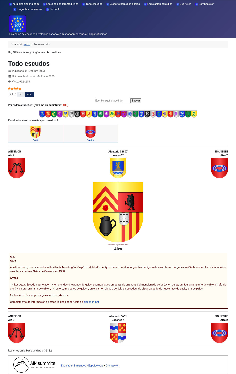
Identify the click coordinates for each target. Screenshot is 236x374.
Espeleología (96, 365)
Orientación (112, 365)
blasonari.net (91, 302)
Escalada (66, 365)
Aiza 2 (90, 139)
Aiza (35, 139)
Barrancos (80, 365)
